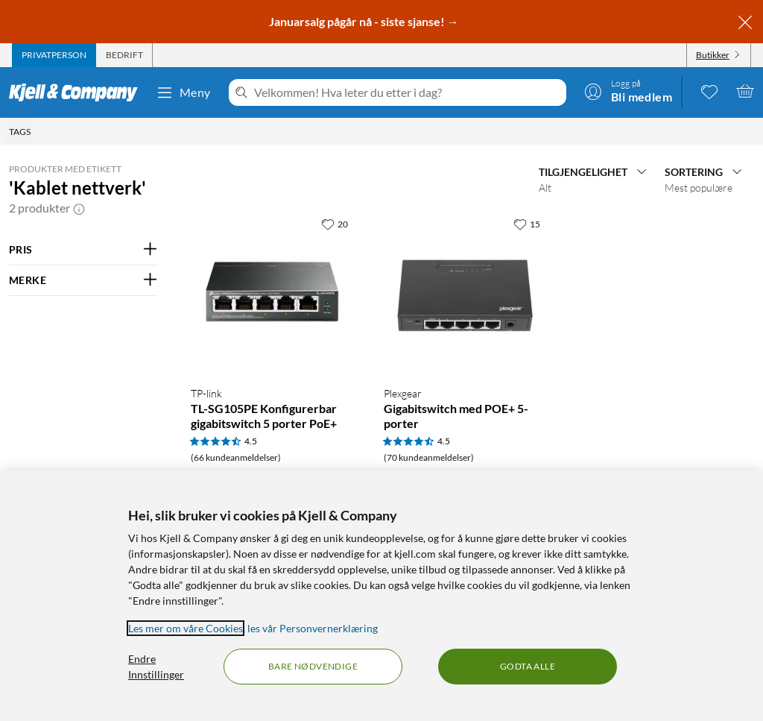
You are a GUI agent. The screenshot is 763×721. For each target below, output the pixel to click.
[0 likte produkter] (709, 91)
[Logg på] (628, 91)
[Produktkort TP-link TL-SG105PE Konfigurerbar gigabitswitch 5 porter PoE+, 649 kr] (272, 292)
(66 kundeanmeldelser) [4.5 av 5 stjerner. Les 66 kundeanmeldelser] (236, 457)
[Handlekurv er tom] (745, 91)
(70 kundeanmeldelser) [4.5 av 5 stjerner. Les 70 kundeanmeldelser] (429, 457)
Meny (183, 92)
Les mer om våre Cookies (185, 628)
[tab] (54, 55)
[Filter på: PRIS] (83, 250)
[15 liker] (526, 224)
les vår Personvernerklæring (312, 628)
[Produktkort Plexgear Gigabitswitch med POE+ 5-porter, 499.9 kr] (465, 292)
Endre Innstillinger (156, 666)
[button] (79, 208)
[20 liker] (334, 224)
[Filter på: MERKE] (83, 280)
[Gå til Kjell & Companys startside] (78, 92)
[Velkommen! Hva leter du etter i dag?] (407, 92)
